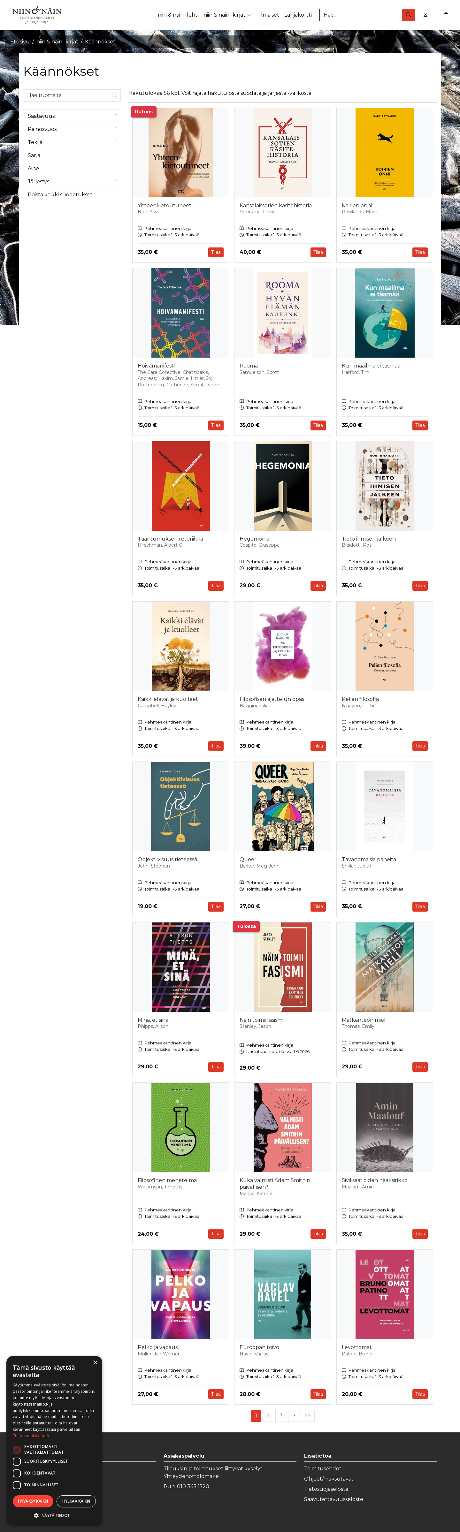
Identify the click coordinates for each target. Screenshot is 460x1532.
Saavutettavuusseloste (333, 1499)
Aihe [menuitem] (74, 167)
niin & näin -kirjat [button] (228, 15)
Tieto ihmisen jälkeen (369, 539)
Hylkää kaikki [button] (76, 1501)
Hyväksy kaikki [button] (33, 1501)
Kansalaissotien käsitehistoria (276, 205)
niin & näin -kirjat (57, 42)
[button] (54, 1515)
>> (307, 1416)
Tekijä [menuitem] (74, 141)
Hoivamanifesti (156, 366)
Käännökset (100, 42)
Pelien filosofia (360, 699)
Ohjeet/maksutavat (329, 1479)
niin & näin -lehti (178, 15)
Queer (248, 859)
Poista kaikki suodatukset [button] (60, 195)
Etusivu (20, 42)
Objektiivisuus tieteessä (167, 859)
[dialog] (54, 1441)
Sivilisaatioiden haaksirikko (375, 1180)
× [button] (95, 1363)
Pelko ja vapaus (158, 1347)
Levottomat (357, 1347)
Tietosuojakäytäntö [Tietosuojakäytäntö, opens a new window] (31, 1435)
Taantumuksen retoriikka (170, 539)
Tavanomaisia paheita (369, 859)
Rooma (249, 366)
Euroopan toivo (259, 1347)
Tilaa (216, 252)
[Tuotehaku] (367, 15)
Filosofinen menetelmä (167, 1180)
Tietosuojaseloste (326, 1489)
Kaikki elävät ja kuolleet (168, 699)
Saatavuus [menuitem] (74, 114)
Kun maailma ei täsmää (371, 366)
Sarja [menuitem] (74, 154)
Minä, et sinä (153, 1020)
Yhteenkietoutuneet (164, 205)
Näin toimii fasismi (261, 1020)
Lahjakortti (298, 15)
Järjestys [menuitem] (74, 180)
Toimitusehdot (322, 1469)
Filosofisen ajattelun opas (272, 699)
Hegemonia (254, 539)
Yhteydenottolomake (191, 1476)
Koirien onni (357, 205)
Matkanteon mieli (364, 1020)
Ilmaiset (269, 15)
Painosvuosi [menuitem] (74, 128)
